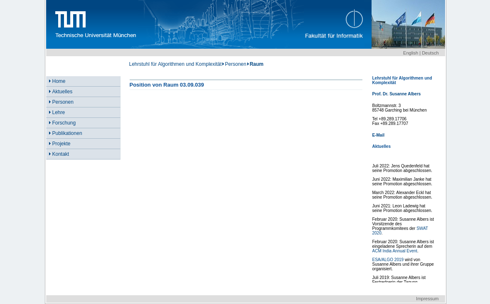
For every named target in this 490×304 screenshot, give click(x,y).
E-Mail (378, 135)
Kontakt (60, 154)
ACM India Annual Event (394, 251)
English (410, 52)
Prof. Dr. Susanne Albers (396, 94)
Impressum (427, 298)
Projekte (61, 144)
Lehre (58, 112)
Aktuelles (62, 92)
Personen (235, 64)
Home (59, 81)
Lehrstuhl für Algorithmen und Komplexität (175, 64)
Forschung (64, 123)
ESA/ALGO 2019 (388, 259)
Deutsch (430, 52)
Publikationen (67, 133)
